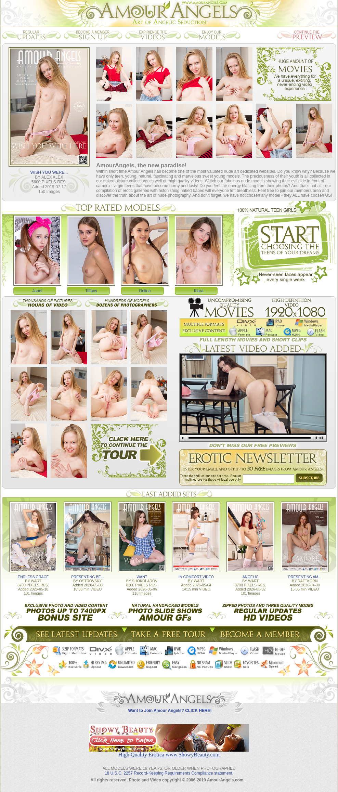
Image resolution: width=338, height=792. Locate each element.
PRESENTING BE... (87, 577)
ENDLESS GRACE (33, 577)
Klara (199, 290)
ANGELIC (251, 577)
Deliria (145, 290)
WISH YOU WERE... (49, 172)
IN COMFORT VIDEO (196, 577)
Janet (37, 290)
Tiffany (91, 290)
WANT (141, 577)
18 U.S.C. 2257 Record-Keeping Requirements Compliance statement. (169, 773)
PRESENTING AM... (305, 577)
